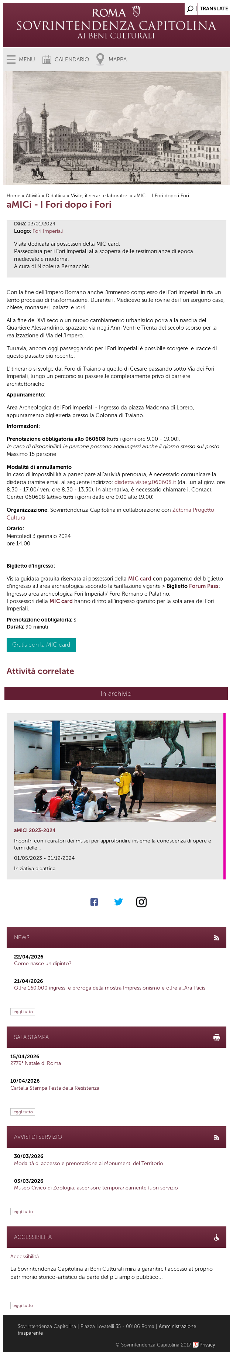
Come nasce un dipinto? (43, 963)
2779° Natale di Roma (35, 1063)
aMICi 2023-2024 (35, 830)
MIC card (139, 578)
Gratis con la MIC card (41, 644)
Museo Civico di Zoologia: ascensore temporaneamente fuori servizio (96, 1188)
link (220, 871)
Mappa (118, 59)
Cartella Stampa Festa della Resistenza (54, 1088)
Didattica (55, 195)
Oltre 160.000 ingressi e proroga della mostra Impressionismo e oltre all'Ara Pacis (109, 988)
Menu (27, 59)
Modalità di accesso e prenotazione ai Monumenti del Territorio (88, 1163)
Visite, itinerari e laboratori (100, 195)
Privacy (207, 1345)
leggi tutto (23, 1011)
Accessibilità (24, 1256)
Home (13, 195)
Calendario (72, 59)
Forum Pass (204, 586)
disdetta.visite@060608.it (145, 482)
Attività (33, 195)
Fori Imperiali (47, 231)
